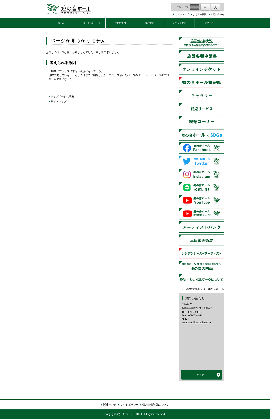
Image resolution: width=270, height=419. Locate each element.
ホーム (61, 23)
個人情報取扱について (155, 404)
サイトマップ (182, 14)
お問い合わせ (217, 14)
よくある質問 (199, 14)
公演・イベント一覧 (90, 23)
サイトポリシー (129, 404)
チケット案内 (179, 23)
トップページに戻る (62, 96)
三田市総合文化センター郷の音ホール (201, 288)
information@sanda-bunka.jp (196, 322)
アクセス (209, 23)
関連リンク (109, 404)
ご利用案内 (120, 23)
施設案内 (149, 23)
